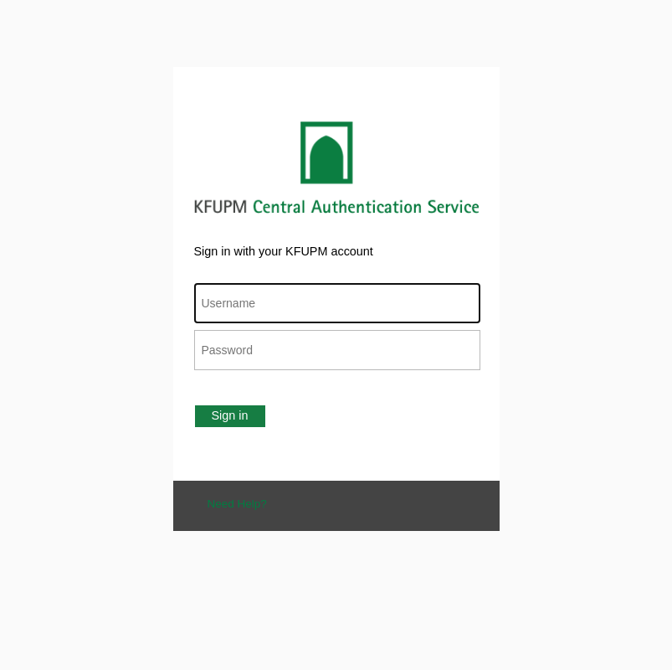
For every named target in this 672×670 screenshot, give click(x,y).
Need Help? (237, 503)
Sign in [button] (230, 415)
